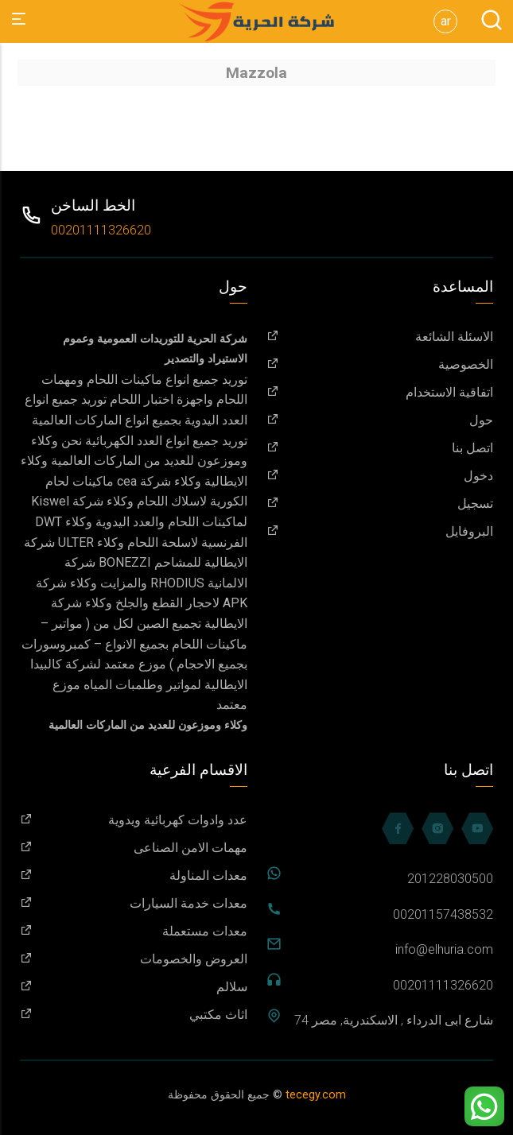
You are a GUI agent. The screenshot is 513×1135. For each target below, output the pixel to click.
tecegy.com (316, 1095)
